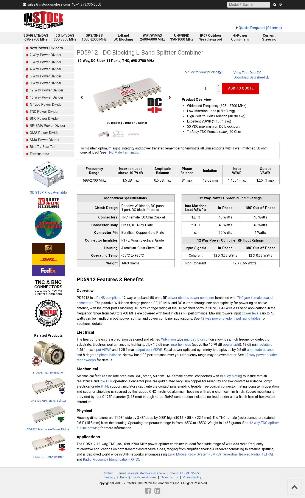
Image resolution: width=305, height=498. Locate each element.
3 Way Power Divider (45, 62)
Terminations (39, 154)
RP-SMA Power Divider (47, 126)
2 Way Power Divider (45, 55)
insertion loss (180, 344)
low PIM (106, 381)
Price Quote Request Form (138, 477)
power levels (251, 313)
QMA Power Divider (45, 133)
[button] (218, 85)
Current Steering (269, 37)
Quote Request (260, 27)
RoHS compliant (108, 298)
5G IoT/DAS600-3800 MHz (64, 37)
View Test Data (247, 73)
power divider (178, 298)
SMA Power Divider (44, 140)
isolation (264, 344)
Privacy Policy (192, 477)
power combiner (202, 298)
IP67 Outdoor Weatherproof (211, 37)
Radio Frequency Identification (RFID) (111, 459)
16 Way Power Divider (46, 97)
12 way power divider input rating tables (231, 318)
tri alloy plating (231, 376)
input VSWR (102, 350)
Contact (108, 473)
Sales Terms (169, 477)
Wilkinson (168, 339)
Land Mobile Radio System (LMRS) (194, 454)
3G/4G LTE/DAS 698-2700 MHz (35, 37)
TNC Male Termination (123, 152)
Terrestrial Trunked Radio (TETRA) (247, 454)
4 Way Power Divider (45, 69)
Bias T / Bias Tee (43, 147)
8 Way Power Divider (45, 83)
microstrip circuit (196, 339)
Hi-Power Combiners (240, 37)
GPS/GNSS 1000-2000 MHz (94, 37)
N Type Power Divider (46, 104)
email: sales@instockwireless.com (141, 473)
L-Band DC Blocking (123, 37)
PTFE (105, 386)
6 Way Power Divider (45, 76)
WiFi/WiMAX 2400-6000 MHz (152, 37)
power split (231, 344)
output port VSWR (148, 350)
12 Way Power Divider (46, 90)
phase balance (110, 355)
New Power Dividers (46, 48)
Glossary (109, 477)
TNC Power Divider (44, 112)
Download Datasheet (251, 77)
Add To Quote (241, 88)
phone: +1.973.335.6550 (186, 473)
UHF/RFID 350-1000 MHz (181, 37)
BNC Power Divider (44, 118)
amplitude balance (260, 350)
